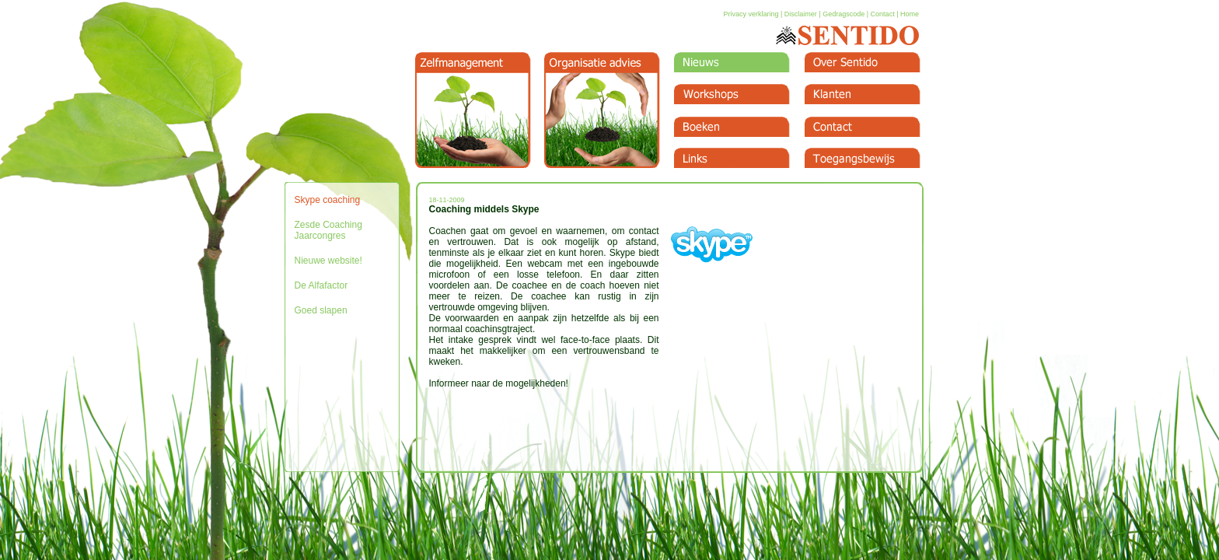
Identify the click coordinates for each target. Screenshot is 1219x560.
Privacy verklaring (750, 14)
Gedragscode (843, 14)
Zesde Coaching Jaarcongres (328, 230)
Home (909, 14)
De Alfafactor (321, 285)
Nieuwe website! (328, 260)
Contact (883, 14)
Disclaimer (800, 14)
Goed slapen (321, 310)
